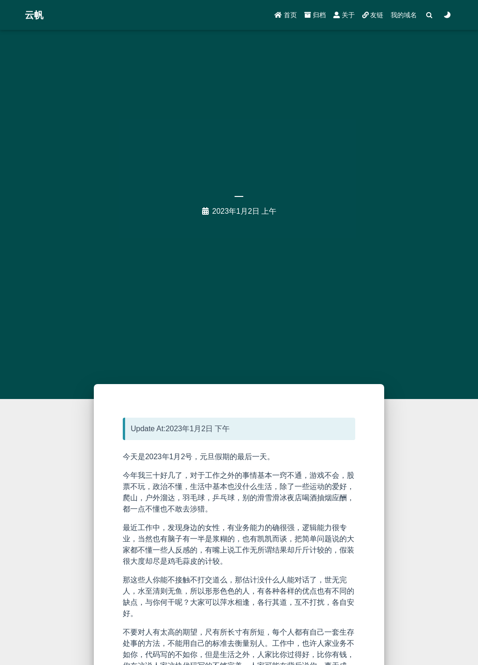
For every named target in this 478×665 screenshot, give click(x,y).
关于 (344, 15)
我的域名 (404, 15)
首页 (285, 15)
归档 (315, 15)
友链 (373, 15)
